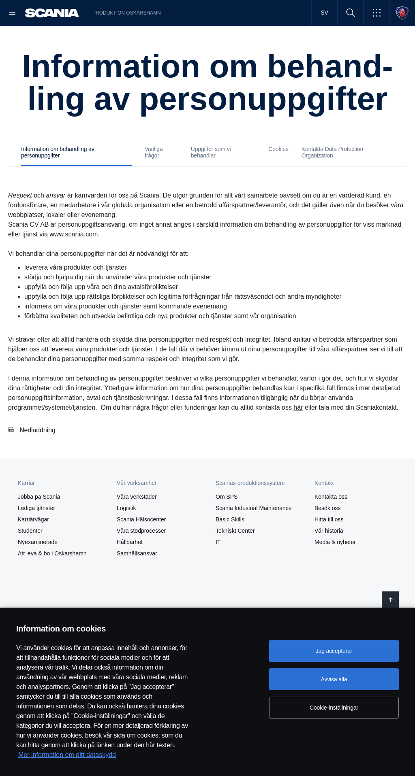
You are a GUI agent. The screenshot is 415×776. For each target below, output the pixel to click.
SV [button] (324, 12)
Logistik (126, 566)
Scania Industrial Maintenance (254, 566)
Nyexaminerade (38, 600)
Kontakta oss (330, 555)
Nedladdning (37, 488)
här (298, 465)
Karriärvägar (33, 577)
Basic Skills (230, 577)
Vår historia (328, 589)
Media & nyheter (335, 600)
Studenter (30, 589)
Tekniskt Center (235, 589)
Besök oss (327, 566)
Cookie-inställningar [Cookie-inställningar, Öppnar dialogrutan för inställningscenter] (334, 707)
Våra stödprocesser (141, 589)
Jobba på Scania (39, 555)
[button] (376, 13)
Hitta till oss (329, 577)
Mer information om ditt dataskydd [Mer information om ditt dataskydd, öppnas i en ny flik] (67, 754)
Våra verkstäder (137, 555)
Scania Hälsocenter (141, 577)
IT (218, 600)
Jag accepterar (334, 651)
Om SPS (226, 555)
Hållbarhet (130, 600)
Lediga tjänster (36, 566)
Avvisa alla (334, 679)
